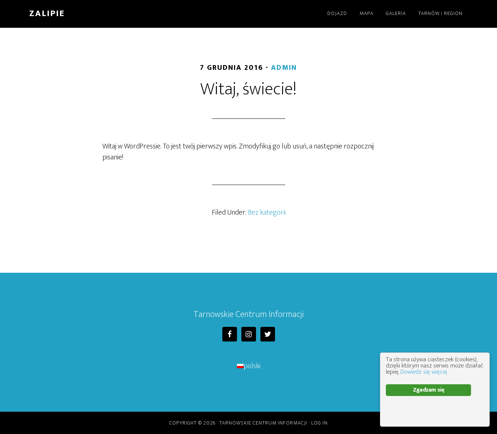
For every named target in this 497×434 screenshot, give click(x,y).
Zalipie (47, 13)
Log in (319, 423)
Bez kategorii (267, 212)
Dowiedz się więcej (423, 372)
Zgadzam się (428, 390)
